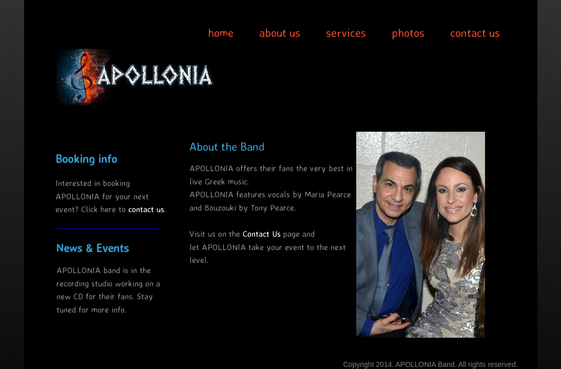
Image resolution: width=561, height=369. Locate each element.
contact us (475, 32)
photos (408, 32)
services (346, 32)
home (221, 32)
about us (279, 32)
